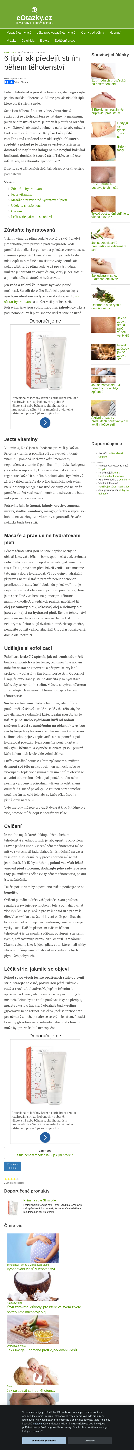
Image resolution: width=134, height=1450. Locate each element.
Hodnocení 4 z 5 (14, 1225)
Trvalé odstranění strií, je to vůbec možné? (110, 215)
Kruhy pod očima (92, 32)
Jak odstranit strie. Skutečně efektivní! (104, 277)
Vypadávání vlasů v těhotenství (31, 1315)
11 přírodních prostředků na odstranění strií (108, 82)
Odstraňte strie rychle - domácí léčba (107, 306)
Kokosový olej (14, 1349)
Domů (7, 52)
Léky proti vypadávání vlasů (56, 32)
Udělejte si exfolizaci (26, 251)
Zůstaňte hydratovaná (27, 235)
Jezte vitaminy (21, 240)
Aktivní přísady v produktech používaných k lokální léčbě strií (109, 421)
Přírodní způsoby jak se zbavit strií (123, 352)
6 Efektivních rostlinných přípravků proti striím (108, 111)
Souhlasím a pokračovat (44, 1440)
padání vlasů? (115, 453)
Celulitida (27, 40)
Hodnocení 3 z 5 (11, 1225)
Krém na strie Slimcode (39, 1246)
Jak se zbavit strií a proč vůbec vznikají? (123, 326)
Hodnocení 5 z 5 (17, 1225)
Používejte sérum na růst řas (113, 486)
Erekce (44, 40)
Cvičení (16, 257)
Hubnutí (115, 32)
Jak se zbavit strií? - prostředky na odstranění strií (108, 246)
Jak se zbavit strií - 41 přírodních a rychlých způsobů (106, 388)
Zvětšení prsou (65, 40)
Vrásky (11, 40)
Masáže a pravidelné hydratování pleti (39, 246)
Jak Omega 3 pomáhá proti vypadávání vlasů (42, 1396)
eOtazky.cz (34, 18)
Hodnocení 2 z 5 (8, 1225)
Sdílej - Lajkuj (12, 1212)
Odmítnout (89, 1440)
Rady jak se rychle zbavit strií (123, 130)
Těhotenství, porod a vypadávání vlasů (28, 1311)
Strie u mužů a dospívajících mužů (104, 185)
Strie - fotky (121, 148)
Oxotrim (102, 456)
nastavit (37, 1423)
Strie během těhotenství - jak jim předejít (45, 1201)
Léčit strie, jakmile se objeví (31, 263)
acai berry (124, 479)
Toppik (101, 469)
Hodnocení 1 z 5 (5, 1225)
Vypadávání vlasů (19, 32)
